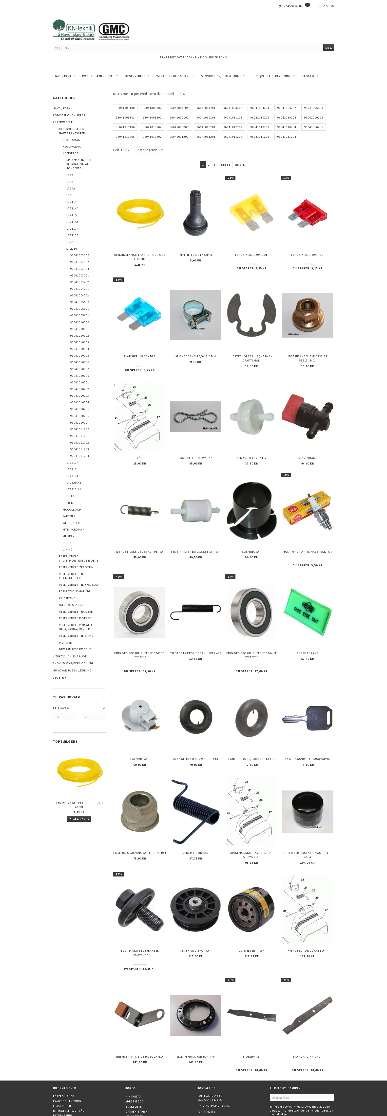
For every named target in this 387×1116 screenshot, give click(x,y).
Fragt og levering (67, 1062)
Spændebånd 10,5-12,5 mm (195, 349)
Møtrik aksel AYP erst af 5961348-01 (307, 351)
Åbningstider (63, 1086)
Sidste (239, 164)
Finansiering (63, 1091)
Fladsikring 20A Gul (251, 252)
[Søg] (328, 47)
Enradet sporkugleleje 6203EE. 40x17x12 (139, 635)
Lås (139, 446)
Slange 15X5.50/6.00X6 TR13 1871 (252, 735)
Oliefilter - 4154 (251, 918)
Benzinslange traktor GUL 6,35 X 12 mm (79, 804)
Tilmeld (278, 1083)
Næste (225, 164)
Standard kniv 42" (307, 1019)
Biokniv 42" (252, 1019)
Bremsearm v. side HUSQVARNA (139, 1019)
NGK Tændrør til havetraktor (307, 536)
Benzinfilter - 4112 (251, 446)
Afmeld (294, 1083)
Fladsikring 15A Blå (140, 349)
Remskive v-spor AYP (195, 918)
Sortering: (122, 149)
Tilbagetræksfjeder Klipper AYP (139, 536)
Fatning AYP (139, 735)
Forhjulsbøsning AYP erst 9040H (139, 824)
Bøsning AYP (251, 536)
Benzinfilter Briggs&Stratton (196, 536)
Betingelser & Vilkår (68, 1072)
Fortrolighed (63, 1058)
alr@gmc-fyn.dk (218, 1067)
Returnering (62, 1077)
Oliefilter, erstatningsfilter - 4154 (307, 826)
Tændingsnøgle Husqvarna (307, 735)
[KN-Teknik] (97, 28)
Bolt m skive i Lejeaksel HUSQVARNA (139, 920)
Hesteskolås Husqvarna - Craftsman (251, 351)
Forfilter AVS (307, 633)
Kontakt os (61, 1082)
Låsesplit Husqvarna (195, 446)
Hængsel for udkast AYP (308, 918)
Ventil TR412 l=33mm (195, 252)
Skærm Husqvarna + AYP (195, 1019)
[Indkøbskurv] (294, 6)
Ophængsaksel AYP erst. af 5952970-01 (251, 826)
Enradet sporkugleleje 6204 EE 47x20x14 (251, 635)
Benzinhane (307, 446)
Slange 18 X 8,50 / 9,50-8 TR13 (195, 735)
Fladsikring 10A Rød (307, 252)
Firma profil (62, 1067)
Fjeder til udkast (195, 824)
